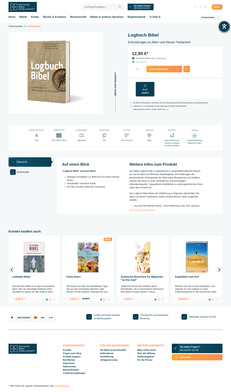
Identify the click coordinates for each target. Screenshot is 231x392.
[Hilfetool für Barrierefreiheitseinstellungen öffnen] (224, 26)
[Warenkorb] (213, 7)
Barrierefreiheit (71, 370)
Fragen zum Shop (72, 353)
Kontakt (67, 350)
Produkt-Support (71, 356)
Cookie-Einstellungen (74, 373)
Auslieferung (107, 356)
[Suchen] (119, 7)
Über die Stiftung (146, 353)
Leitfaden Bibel (21, 276)
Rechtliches (69, 360)
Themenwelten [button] (210, 17)
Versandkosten (161, 58)
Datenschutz (69, 366)
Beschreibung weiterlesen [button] (144, 210)
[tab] (29, 162)
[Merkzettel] (194, 6)
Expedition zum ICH (187, 276)
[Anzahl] (138, 69)
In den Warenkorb (164, 69)
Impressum (69, 363)
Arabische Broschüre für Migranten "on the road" (142, 278)
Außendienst (106, 353)
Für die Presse (144, 360)
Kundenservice (74, 345)
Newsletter (181, 357)
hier (167, 109)
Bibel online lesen (146, 350)
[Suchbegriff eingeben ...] (98, 7)
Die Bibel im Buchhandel (113, 350)
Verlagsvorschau (109, 360)
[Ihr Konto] (200, 6)
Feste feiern (74, 276)
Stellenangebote (145, 356)
